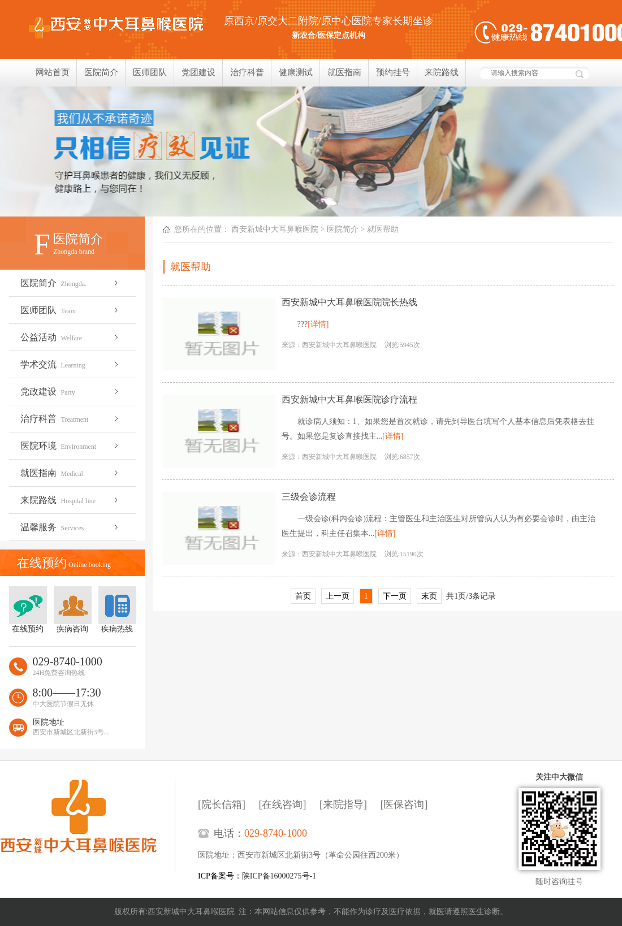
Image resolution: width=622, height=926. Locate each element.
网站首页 (53, 72)
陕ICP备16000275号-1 (279, 876)
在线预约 (28, 609)
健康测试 (296, 72)
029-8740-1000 (275, 833)
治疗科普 (247, 72)
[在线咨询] (282, 804)
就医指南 (344, 72)
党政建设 (70, 391)
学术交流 (70, 364)
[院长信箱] (221, 804)
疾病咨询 (73, 609)
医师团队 (150, 72)
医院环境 (70, 446)
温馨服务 (70, 527)
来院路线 (442, 72)
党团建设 (198, 72)
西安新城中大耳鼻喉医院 (274, 229)
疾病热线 (117, 609)
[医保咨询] (404, 804)
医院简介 (101, 72)
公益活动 (70, 337)
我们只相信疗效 (311, 151)
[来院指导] (343, 804)
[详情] (318, 324)
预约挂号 (393, 72)
